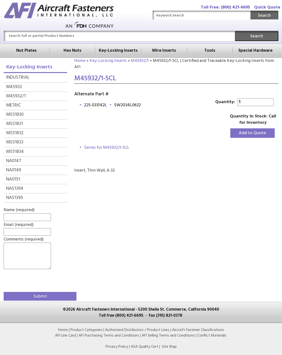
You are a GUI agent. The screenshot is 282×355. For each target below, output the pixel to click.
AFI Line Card (65, 335)
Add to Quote (252, 133)
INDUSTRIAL (18, 77)
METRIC (13, 105)
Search (264, 15)
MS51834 (15, 151)
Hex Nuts (72, 50)
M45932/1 (140, 60)
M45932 (14, 87)
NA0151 (13, 179)
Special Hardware (255, 50)
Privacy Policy (117, 347)
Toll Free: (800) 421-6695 (225, 7)
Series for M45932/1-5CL (106, 147)
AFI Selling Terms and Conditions (168, 335)
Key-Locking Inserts (118, 50)
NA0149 (13, 170)
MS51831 (14, 123)
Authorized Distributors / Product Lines (137, 330)
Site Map (169, 347)
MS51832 (15, 133)
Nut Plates (26, 50)
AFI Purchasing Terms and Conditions (109, 335)
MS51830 (15, 114)
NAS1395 (14, 197)
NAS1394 (14, 188)
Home (79, 60)
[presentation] (32, 279)
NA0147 (13, 161)
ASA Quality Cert (144, 347)
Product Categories (86, 330)
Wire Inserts (164, 50)
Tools (209, 50)
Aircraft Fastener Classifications (198, 330)
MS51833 (14, 142)
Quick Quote (267, 7)
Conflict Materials (211, 335)
